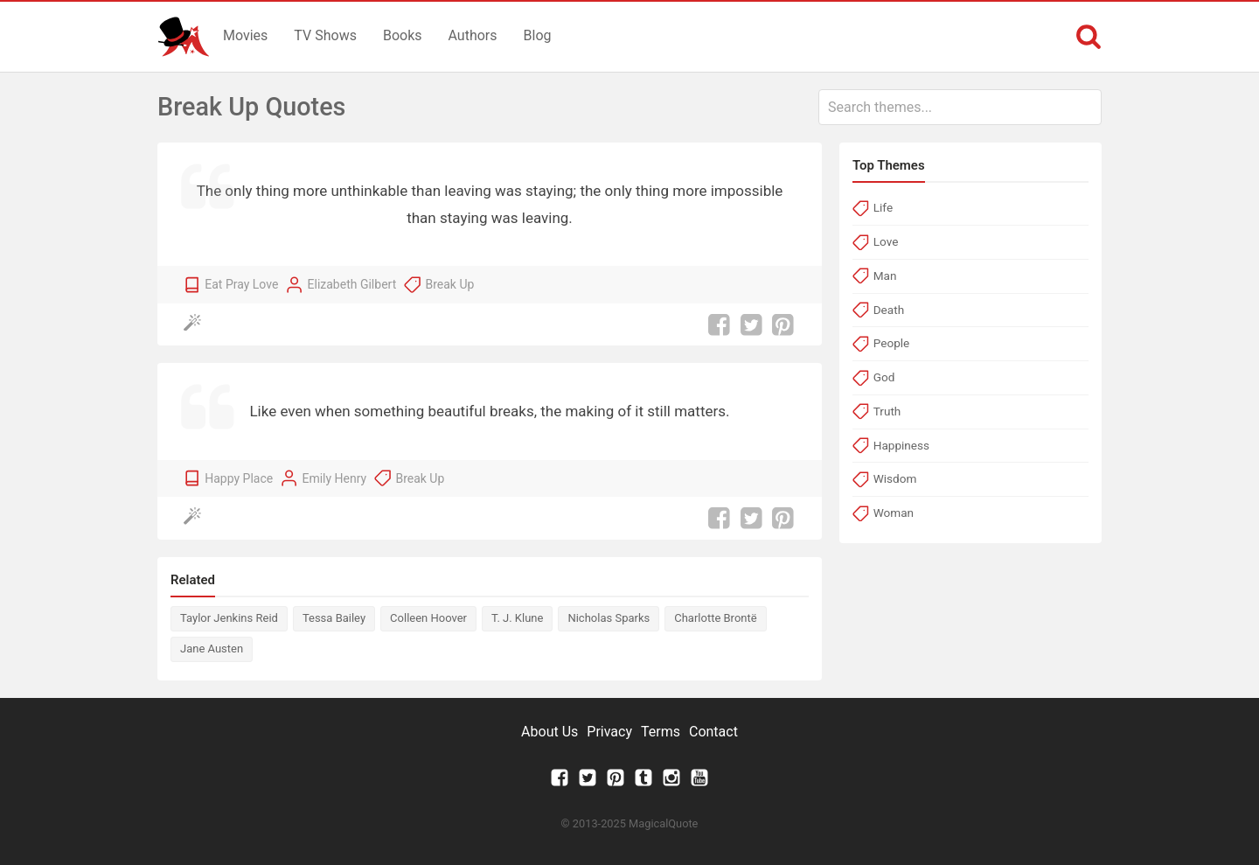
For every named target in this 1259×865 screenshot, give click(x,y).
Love (886, 241)
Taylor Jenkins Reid (229, 617)
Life (883, 207)
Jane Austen (211, 648)
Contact (713, 731)
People (891, 343)
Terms (660, 731)
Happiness (901, 445)
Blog (538, 35)
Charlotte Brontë (715, 617)
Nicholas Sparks (608, 617)
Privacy (609, 731)
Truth (887, 411)
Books (402, 35)
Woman (893, 513)
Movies (245, 35)
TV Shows (325, 35)
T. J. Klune (517, 617)
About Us (549, 731)
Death (888, 310)
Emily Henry (334, 478)
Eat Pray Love (241, 284)
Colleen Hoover (428, 617)
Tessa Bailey (334, 617)
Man (885, 276)
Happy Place (239, 478)
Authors (473, 35)
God (884, 377)
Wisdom (895, 478)
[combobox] (960, 107)
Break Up (449, 284)
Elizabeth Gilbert (352, 284)
